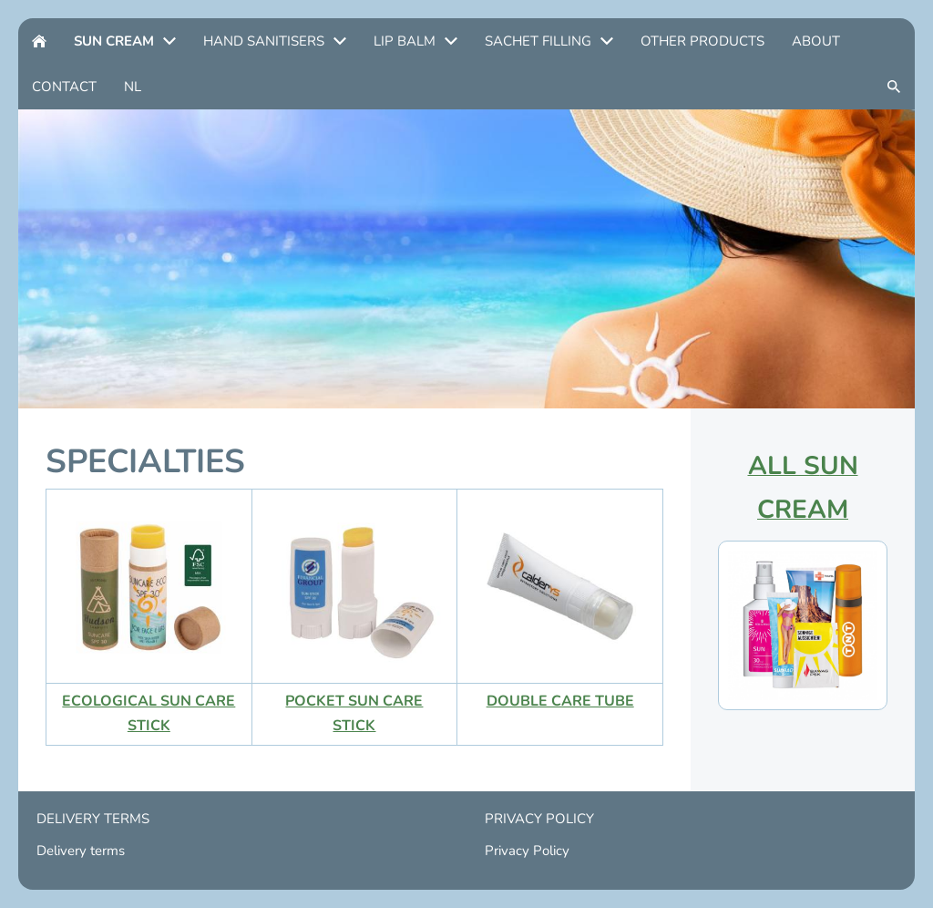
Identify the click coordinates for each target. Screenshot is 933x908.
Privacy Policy (527, 850)
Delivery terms (80, 850)
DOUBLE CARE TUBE (560, 701)
